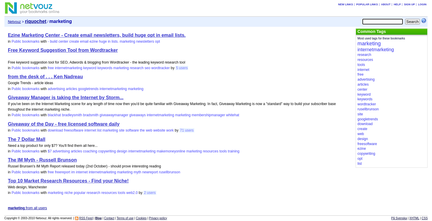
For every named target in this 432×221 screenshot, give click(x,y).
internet (90, 130)
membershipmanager (208, 115)
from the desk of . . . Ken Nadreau (45, 76)
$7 (50, 151)
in (109, 41)
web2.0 (132, 193)
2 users (149, 193)
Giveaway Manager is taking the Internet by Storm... (66, 97)
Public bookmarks (26, 41)
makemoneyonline (171, 151)
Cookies (141, 218)
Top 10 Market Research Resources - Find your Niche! (68, 180)
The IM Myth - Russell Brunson (42, 159)
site (122, 130)
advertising (56, 89)
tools (223, 151)
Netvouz (14, 22)
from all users (27, 208)
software (132, 130)
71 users (186, 130)
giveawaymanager (114, 115)
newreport (150, 172)
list (99, 130)
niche (68, 193)
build (53, 41)
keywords (104, 68)
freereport (62, 172)
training (233, 151)
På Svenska (399, 218)
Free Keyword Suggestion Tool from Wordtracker (63, 50)
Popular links (367, 4)
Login (422, 4)
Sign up (409, 4)
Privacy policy (158, 218)
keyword (89, 68)
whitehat (232, 115)
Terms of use (125, 218)
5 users (182, 68)
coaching (90, 151)
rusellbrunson (169, 172)
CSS (425, 218)
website (159, 130)
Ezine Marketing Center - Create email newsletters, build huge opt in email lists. (97, 35)
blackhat (54, 115)
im (73, 172)
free (51, 68)
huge (103, 41)
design (122, 151)
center (63, 41)
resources (211, 151)
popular (80, 193)
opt (157, 41)
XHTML (414, 218)
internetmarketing (68, 68)
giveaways (137, 115)
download (55, 130)
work (170, 130)
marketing (127, 41)
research (137, 68)
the (142, 130)
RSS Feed (86, 218)
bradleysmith (72, 115)
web (149, 130)
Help (397, 4)
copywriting (107, 151)
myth (137, 172)
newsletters (145, 41)
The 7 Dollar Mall (26, 139)
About (385, 4)
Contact (109, 218)
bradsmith (91, 115)
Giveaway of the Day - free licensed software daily (64, 124)
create (74, 41)
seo (147, 68)
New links (345, 4)
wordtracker (160, 68)
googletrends (88, 89)
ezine (94, 41)
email (84, 41)
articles (71, 89)
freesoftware (73, 130)
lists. (115, 41)
